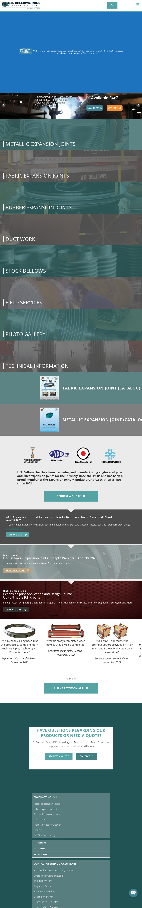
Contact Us (115, 108)
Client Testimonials (71, 688)
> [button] (138, 105)
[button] (137, 4)
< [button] (4, 105)
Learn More (94, 108)
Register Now (17, 570)
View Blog (18, 534)
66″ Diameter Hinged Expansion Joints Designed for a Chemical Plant (59, 517)
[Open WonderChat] (133, 893)
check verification (108, 50)
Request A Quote (71, 496)
